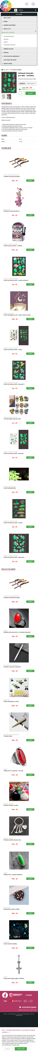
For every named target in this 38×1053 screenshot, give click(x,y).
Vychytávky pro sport (10, 60)
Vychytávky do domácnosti (12, 56)
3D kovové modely (9, 36)
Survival (6, 52)
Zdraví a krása (8, 63)
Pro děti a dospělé (9, 32)
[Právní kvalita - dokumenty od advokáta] (16, 995)
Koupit (30, 93)
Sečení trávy (33, 1010)
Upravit (7, 1049)
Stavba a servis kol (23, 1010)
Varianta (22, 83)
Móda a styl (7, 29)
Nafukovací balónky (9, 45)
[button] (35, 10)
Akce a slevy (7, 17)
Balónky (6, 39)
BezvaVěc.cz (6, 69)
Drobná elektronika (10, 25)
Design (5, 21)
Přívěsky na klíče (8, 49)
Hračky (6, 42)
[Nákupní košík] (33, 4)
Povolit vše (20, 1049)
